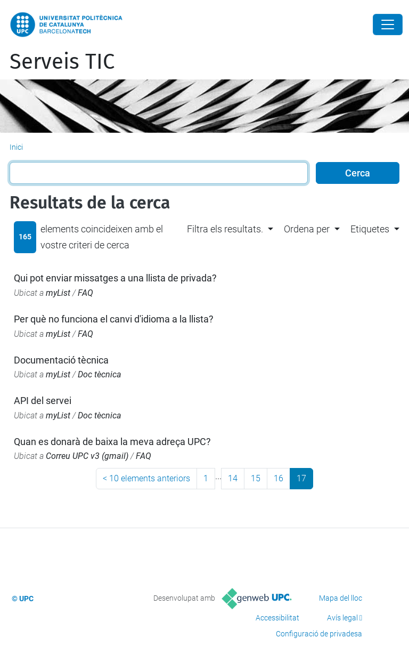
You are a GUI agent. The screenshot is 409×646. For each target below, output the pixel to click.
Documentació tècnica (61, 360)
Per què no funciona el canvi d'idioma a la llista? (114, 319)
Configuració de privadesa (319, 633)
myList (58, 293)
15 (255, 478)
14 (233, 478)
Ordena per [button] (307, 229)
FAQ (85, 293)
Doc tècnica (99, 374)
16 (278, 478)
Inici (16, 147)
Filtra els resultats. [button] (225, 229)
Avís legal (342, 617)
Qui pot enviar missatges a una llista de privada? (115, 278)
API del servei (42, 400)
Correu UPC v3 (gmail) (87, 456)
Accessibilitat (277, 617)
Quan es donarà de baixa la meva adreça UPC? (112, 441)
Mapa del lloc (340, 598)
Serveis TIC (62, 62)
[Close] (388, 24)
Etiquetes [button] (369, 229)
